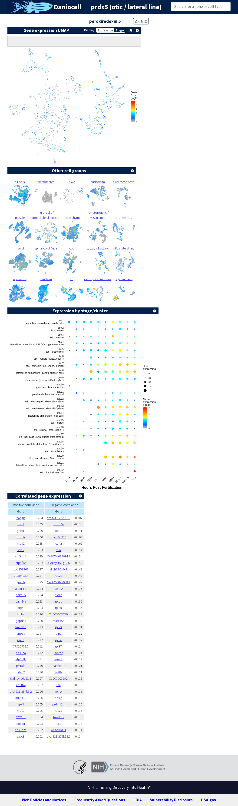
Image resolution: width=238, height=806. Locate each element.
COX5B (21, 717)
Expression (105, 30)
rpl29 (58, 627)
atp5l (20, 608)
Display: (89, 30)
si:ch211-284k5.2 (21, 691)
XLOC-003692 (58, 678)
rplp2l (58, 633)
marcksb (58, 621)
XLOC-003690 (58, 614)
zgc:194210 (58, 537)
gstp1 (20, 531)
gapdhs (21, 621)
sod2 (20, 550)
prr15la (20, 666)
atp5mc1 (21, 556)
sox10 (58, 589)
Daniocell (67, 7)
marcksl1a (58, 666)
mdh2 (21, 543)
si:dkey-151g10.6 (58, 563)
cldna (58, 595)
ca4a (58, 543)
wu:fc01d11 (58, 730)
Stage (120, 30)
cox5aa (21, 653)
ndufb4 (21, 685)
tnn (58, 685)
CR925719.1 (21, 646)
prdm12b (58, 704)
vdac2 (21, 672)
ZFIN (141, 21)
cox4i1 (20, 724)
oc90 (58, 531)
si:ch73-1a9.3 (58, 569)
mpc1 (21, 710)
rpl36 (58, 640)
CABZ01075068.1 (58, 582)
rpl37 (58, 646)
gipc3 (20, 736)
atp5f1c (21, 563)
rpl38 (58, 608)
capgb (21, 518)
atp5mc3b (21, 575)
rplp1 (58, 601)
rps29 (58, 710)
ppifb (20, 640)
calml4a (21, 601)
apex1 (58, 659)
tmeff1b (58, 717)
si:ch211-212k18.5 (58, 736)
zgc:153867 (20, 569)
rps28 (58, 575)
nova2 (58, 653)
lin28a (59, 672)
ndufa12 (20, 698)
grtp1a (21, 633)
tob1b (21, 537)
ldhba (21, 614)
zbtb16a (58, 524)
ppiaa (58, 698)
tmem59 (20, 627)
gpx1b (21, 582)
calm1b (21, 595)
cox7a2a (20, 730)
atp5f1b (21, 659)
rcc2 (58, 724)
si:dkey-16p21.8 (20, 678)
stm (58, 550)
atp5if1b (20, 589)
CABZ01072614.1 (58, 556)
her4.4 (58, 691)
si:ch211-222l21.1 (58, 518)
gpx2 (20, 704)
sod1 (20, 524)
